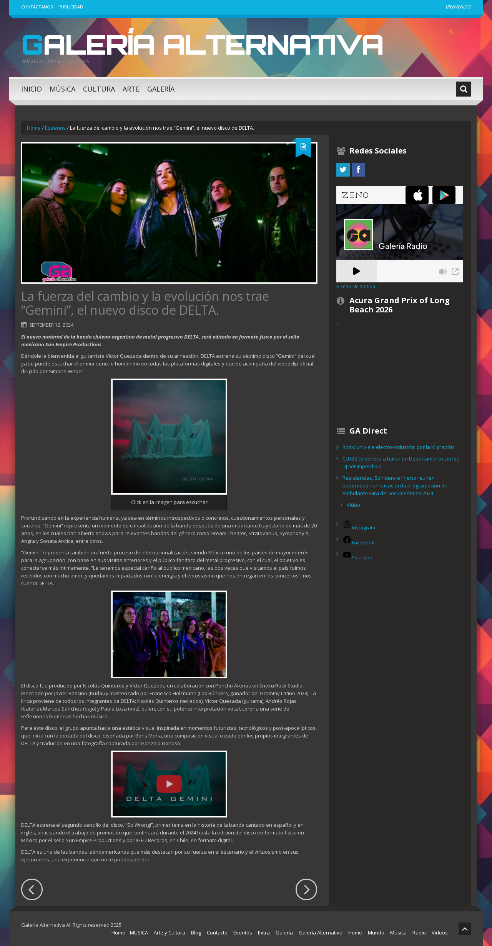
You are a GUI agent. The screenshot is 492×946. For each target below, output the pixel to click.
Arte (131, 88)
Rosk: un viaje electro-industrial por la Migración (398, 447)
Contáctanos (37, 7)
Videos (440, 932)
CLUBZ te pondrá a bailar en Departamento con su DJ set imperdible (401, 462)
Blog (196, 932)
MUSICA (139, 932)
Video (353, 504)
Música (62, 88)
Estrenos (55, 127)
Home (34, 127)
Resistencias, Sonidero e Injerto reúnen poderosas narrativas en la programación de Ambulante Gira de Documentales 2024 (394, 485)
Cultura (99, 88)
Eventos (242, 932)
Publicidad (70, 7)
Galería (161, 88)
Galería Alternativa (205, 44)
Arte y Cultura (169, 932)
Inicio (31, 88)
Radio (419, 932)
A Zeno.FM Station (355, 286)
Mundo (376, 932)
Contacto (217, 932)
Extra (264, 932)
